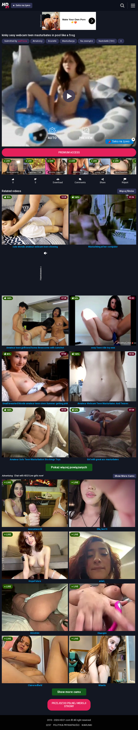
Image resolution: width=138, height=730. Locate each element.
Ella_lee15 (102, 529)
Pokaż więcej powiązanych (69, 467)
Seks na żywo (21, 5)
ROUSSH (34, 633)
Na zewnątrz (86, 41)
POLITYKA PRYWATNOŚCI (66, 725)
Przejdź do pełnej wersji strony (69, 705)
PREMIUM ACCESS (69, 152)
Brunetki (52, 41)
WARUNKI (87, 725)
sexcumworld (35, 529)
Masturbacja (68, 41)
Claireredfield (35, 685)
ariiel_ (102, 581)
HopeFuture (35, 581)
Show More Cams (124, 476)
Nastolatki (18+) (106, 41)
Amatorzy (37, 41)
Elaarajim (102, 633)
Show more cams (69, 692)
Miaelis (102, 685)
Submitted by (15, 41)
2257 (48, 725)
